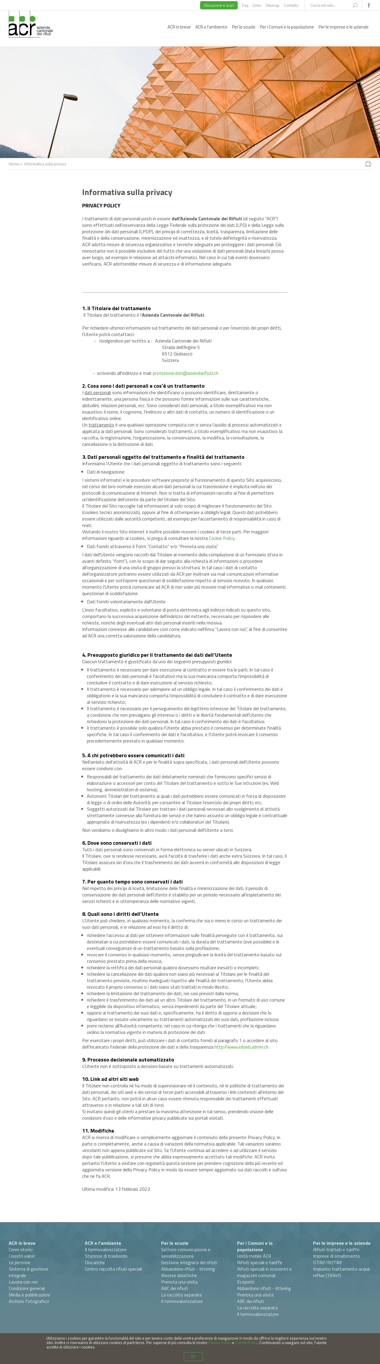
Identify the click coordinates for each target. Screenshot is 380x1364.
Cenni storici (21, 1249)
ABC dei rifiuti (174, 1288)
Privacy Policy (219, 1342)
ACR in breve (179, 26)
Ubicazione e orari (219, 5)
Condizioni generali (27, 1288)
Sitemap (272, 5)
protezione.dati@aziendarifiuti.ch (185, 373)
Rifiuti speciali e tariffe (259, 1262)
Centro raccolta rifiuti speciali (113, 1269)
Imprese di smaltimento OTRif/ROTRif (336, 1259)
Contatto (291, 5)
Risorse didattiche (179, 1275)
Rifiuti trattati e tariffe (336, 1249)
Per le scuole (243, 26)
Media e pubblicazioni (29, 1294)
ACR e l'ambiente (211, 26)
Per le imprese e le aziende (344, 26)
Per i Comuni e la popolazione (287, 26)
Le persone (20, 1262)
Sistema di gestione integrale (28, 1272)
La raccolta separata (181, 1294)
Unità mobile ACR (254, 1256)
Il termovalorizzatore (105, 1249)
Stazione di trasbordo (106, 1256)
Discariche (95, 1262)
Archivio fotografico (29, 1301)
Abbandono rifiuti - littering (188, 1269)
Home (14, 164)
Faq (245, 5)
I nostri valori (22, 1256)
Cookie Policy (221, 538)
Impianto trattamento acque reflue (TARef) (341, 1272)
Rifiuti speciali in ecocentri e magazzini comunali (264, 1272)
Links (257, 5)
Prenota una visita (179, 1282)
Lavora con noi (23, 1282)
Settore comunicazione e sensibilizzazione (185, 1252)
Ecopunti (245, 1282)
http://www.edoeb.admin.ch (241, 1046)
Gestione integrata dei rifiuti (189, 1262)
